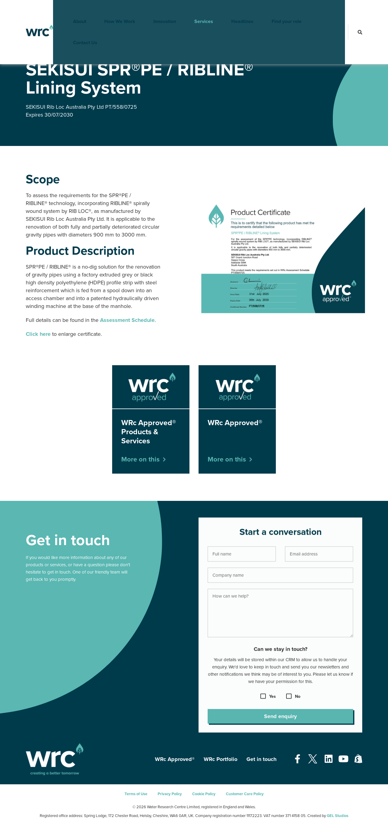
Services (194, 11)
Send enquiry (280, 720)
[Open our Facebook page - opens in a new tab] (297, 759)
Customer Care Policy (245, 794)
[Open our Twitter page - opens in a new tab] (312, 759)
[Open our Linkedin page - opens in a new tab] (329, 759)
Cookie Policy (204, 794)
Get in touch (261, 759)
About (70, 11)
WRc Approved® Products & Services (108, 51)
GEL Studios (337, 815)
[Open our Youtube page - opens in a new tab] (343, 759)
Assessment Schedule (127, 320)
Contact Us (323, 11)
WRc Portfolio (220, 759)
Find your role (278, 11)
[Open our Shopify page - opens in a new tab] (358, 759)
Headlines (233, 11)
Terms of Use (136, 794)
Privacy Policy (170, 794)
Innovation (155, 11)
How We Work (110, 11)
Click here (38, 334)
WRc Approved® (59, 51)
